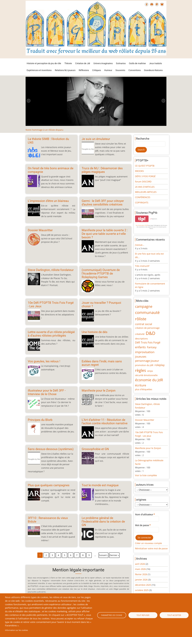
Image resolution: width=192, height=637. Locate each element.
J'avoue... (139, 244)
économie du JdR (149, 379)
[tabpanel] (96, 104)
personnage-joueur (147, 360)
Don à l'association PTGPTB (142, 225)
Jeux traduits (155, 63)
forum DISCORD (143, 181)
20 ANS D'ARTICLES (145, 186)
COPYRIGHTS (141, 202)
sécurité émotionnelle (146, 375)
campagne (143, 306)
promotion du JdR (144, 365)
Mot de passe (142, 525)
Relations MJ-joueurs (65, 70)
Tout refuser (143, 615)
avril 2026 (140, 563)
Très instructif (142, 265)
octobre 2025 (142, 590)
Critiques (96, 70)
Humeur (108, 70)
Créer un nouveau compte (148, 543)
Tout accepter (174, 615)
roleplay (160, 365)
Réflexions (84, 70)
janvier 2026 (141, 579)
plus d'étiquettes (143, 389)
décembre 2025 (143, 584)
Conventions (134, 70)
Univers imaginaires (103, 63)
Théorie (68, 63)
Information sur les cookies (16, 630)
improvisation (144, 352)
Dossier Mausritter (144, 419)
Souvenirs (120, 70)
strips (150, 370)
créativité (139, 334)
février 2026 (141, 574)
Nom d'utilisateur (144, 514)
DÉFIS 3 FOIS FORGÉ (145, 176)
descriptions (141, 338)
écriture (140, 385)
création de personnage (147, 327)
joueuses (140, 356)
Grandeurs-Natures (153, 70)
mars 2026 (140, 569)
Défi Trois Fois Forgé (147, 342)
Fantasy (151, 347)
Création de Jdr (82, 63)
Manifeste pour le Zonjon (148, 448)
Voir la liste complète (146, 475)
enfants (140, 347)
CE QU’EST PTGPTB (144, 165)
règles (140, 370)
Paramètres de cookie (111, 615)
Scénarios (121, 63)
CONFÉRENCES (142, 197)
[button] (28, 101)
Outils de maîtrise (137, 63)
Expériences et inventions (39, 70)
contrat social (143, 324)
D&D (150, 333)
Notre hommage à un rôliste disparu (44, 129)
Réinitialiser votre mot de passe (151, 548)
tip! (141, 219)
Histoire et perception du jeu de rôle (44, 63)
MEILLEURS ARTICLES (145, 191)
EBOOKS (139, 171)
